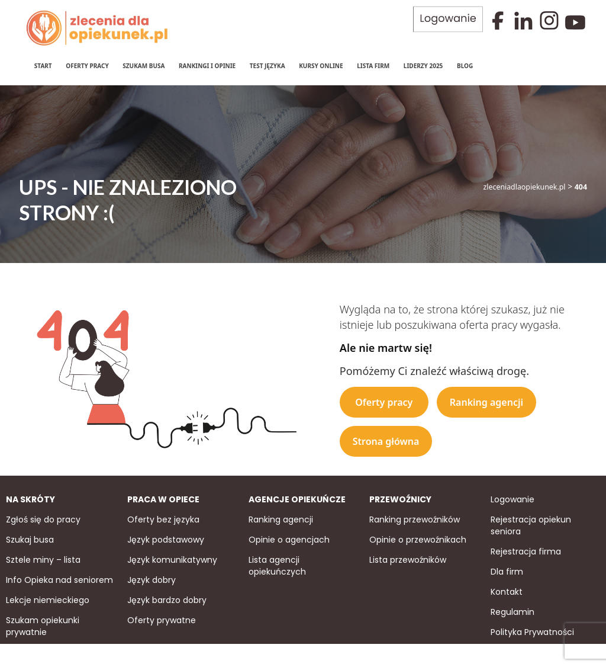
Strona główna (386, 440)
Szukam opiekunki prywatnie (42, 625)
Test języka (267, 65)
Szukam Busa (144, 65)
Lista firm (372, 65)
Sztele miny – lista (43, 559)
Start (42, 65)
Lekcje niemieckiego (47, 599)
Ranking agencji (486, 401)
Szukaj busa (30, 538)
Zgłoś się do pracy (43, 518)
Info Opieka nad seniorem (59, 579)
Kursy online (320, 65)
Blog (464, 65)
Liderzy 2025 (423, 65)
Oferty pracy (86, 65)
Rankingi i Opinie (206, 65)
